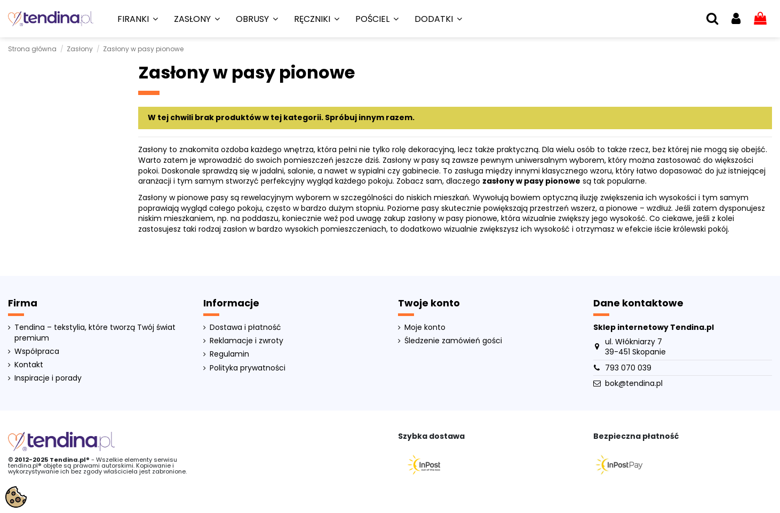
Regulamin (229, 354)
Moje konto (424, 327)
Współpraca (36, 351)
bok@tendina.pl (634, 383)
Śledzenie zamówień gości (453, 341)
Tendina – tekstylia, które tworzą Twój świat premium (95, 332)
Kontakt (28, 365)
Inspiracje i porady (48, 378)
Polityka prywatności (247, 368)
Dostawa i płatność (245, 327)
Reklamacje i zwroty (246, 341)
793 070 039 (628, 367)
